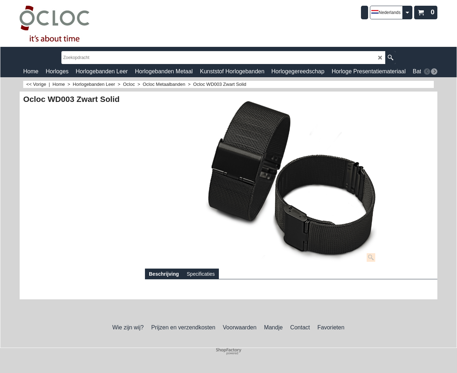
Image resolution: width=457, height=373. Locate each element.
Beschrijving (164, 274)
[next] (434, 71)
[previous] (427, 71)
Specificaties (201, 274)
